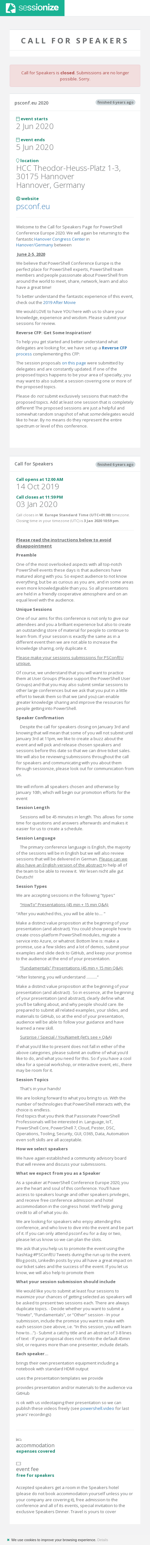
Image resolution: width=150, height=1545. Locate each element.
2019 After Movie (59, 302)
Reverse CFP (114, 348)
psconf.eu (33, 206)
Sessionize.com (32, 8)
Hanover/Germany (35, 245)
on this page (74, 363)
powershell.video (97, 1408)
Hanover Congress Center (59, 239)
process (24, 354)
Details (102, 1540)
